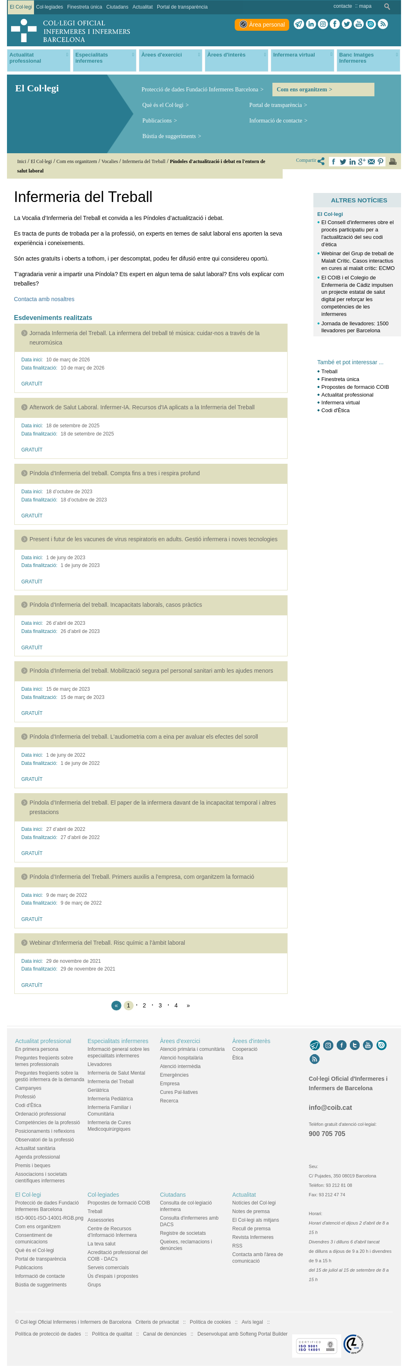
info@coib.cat (330, 1107)
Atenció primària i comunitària (192, 1049)
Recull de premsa (251, 1229)
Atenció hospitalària (181, 1058)
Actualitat (244, 1194)
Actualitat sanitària (35, 1148)
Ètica (237, 1058)
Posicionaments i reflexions (45, 1131)
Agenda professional (37, 1157)
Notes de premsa (251, 1211)
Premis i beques (32, 1165)
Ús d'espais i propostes (113, 1276)
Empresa (169, 1083)
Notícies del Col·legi (254, 1203)
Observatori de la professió (44, 1140)
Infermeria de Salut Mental (116, 1073)
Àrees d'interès (251, 1041)
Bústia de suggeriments (169, 136)
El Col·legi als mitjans (255, 1220)
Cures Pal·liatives (179, 1092)
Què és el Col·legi (163, 105)
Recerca (169, 1101)
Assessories (101, 1220)
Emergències (174, 1075)
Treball (330, 371)
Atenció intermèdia (180, 1066)
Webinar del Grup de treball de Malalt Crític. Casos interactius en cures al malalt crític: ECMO (358, 260)
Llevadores (100, 1064)
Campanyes (28, 1088)
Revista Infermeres (253, 1237)
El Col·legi (330, 214)
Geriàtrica (98, 1090)
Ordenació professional (40, 1114)
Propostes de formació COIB (355, 387)
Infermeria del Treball (111, 1081)
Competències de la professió (47, 1122)
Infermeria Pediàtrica (110, 1099)
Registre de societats (183, 1233)
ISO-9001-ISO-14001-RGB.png (49, 1218)
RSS (237, 1246)
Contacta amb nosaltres (44, 299)
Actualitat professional (348, 395)
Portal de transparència (275, 105)
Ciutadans (173, 1194)
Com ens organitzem (302, 89)
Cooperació (244, 1049)
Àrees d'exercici (180, 1041)
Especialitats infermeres (118, 1041)
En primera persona (36, 1049)
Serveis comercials (108, 1267)
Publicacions (157, 121)
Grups (94, 1285)
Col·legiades (103, 1194)
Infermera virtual (341, 402)
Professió (25, 1097)
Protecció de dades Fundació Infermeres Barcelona (200, 89)
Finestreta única (341, 379)
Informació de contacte (275, 121)
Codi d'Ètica (336, 410)
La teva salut (102, 1244)
